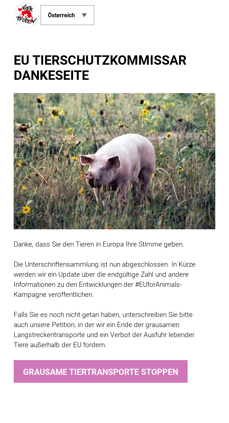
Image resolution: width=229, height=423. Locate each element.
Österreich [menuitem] (61, 15)
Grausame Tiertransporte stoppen (100, 372)
